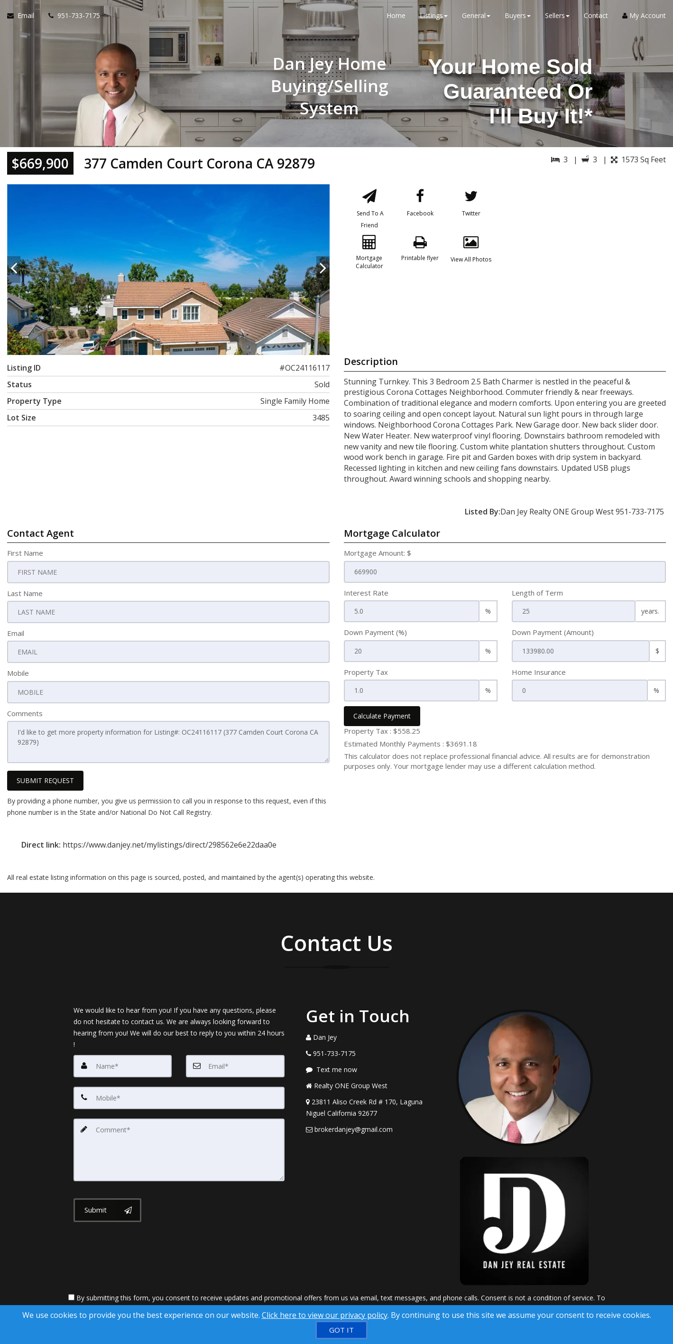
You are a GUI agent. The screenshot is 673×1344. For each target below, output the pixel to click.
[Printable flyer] (420, 262)
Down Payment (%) (375, 632)
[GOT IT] (341, 1330)
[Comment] (179, 1144)
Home (396, 18)
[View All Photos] (471, 262)
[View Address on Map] (374, 1104)
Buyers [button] (518, 18)
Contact (596, 18)
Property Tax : (382, 731)
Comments (25, 711)
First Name (25, 553)
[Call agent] (70, 19)
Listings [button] (434, 18)
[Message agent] (374, 1066)
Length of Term (537, 592)
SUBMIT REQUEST (45, 777)
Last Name (25, 592)
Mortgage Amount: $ (377, 553)
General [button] (476, 18)
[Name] (123, 1062)
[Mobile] (179, 1094)
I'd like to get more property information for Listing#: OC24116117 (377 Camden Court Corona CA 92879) (168, 739)
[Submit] (107, 1203)
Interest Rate (366, 592)
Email (15, 632)
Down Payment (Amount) (553, 632)
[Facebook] (420, 210)
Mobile (18, 672)
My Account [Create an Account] (644, 18)
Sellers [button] (557, 18)
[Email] (235, 1062)
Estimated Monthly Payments (410, 743)
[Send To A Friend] (369, 210)
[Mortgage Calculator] (369, 262)
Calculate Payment (382, 715)
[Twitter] (471, 210)
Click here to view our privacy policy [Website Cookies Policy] (324, 1315)
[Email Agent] (24, 19)
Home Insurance (539, 672)
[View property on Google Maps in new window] (588, 255)
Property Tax (366, 672)
